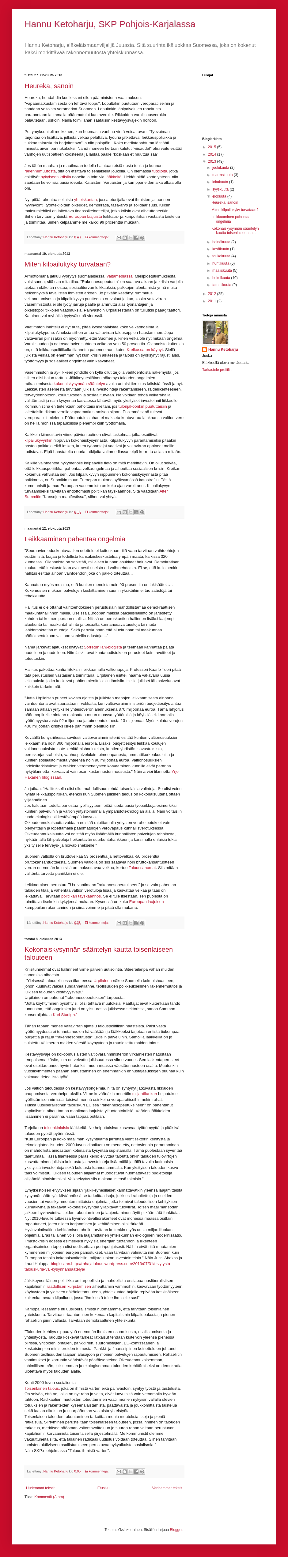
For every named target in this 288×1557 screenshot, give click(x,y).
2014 (212, 154)
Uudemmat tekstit (40, 1488)
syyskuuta (221, 189)
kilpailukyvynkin (39, 440)
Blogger (176, 1530)
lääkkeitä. (114, 177)
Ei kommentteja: (97, 237)
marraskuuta (223, 175)
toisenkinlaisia (56, 1127)
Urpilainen (103, 980)
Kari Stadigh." (65, 1014)
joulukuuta (221, 167)
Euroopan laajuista (85, 216)
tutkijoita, (160, 171)
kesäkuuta (221, 249)
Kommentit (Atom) (49, 1497)
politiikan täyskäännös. (81, 896)
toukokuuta (221, 256)
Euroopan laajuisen (146, 901)
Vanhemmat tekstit (167, 1488)
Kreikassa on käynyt (145, 349)
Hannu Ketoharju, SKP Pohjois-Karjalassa (110, 24)
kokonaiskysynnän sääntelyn (79, 383)
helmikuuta (221, 278)
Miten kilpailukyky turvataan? (68, 264)
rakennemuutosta (40, 171)
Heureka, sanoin (49, 86)
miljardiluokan (145, 1093)
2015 (212, 147)
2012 (212, 294)
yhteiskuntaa (85, 199)
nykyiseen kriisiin (56, 177)
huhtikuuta (221, 263)
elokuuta (219, 196)
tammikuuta (222, 285)
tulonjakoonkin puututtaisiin (142, 406)
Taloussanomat (142, 867)
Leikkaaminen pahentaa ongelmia (75, 539)
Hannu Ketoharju (223, 349)
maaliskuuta (222, 270)
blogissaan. (61, 1263)
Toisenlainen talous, (43, 1388)
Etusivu (103, 1488)
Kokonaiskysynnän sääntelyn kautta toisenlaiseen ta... (235, 230)
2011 (212, 301)
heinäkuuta (221, 242)
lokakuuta (220, 182)
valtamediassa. (120, 276)
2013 (212, 161)
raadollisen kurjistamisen (69, 1286)
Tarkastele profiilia (217, 370)
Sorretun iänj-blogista (103, 647)
